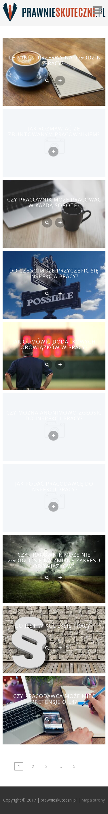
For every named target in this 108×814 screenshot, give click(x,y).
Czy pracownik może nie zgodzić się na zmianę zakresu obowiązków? (54, 560)
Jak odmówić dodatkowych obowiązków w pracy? (54, 344)
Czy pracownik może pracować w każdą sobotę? (54, 202)
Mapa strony (93, 800)
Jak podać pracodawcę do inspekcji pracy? (54, 486)
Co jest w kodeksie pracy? (54, 625)
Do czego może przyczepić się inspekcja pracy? (54, 273)
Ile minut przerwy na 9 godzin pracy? (54, 60)
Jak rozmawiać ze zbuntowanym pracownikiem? (54, 131)
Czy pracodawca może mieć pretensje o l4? (54, 699)
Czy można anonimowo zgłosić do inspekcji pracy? (54, 415)
